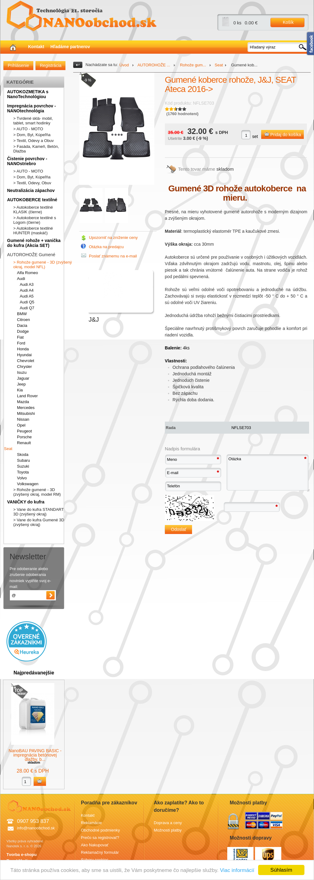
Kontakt (36, 46)
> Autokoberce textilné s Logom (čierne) (34, 220)
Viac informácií (237, 870)
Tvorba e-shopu (21, 854)
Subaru (23, 460)
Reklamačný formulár (100, 852)
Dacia (22, 325)
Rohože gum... (192, 65)
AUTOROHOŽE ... (153, 65)
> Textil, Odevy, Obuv (32, 183)
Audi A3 (27, 284)
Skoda (22, 454)
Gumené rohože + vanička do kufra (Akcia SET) (34, 243)
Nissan (23, 419)
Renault (24, 442)
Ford (21, 343)
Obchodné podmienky (100, 830)
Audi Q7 (27, 308)
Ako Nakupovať (94, 845)
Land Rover (27, 396)
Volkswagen (27, 484)
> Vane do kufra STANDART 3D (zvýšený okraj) (38, 511)
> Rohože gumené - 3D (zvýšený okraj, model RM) (37, 492)
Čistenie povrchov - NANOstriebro (27, 161)
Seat (8, 448)
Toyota (23, 472)
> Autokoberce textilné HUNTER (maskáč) (33, 230)
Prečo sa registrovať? (100, 837)
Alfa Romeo (27, 272)
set (255, 136)
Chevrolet (25, 360)
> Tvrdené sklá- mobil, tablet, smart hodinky (33, 120)
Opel (21, 425)
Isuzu (22, 372)
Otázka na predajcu (106, 246)
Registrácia (50, 65)
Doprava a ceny (168, 822)
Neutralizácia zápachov (31, 190)
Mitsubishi (26, 413)
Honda (23, 349)
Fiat (20, 337)
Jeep (21, 384)
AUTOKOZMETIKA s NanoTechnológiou (27, 94)
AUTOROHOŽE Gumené (31, 254)
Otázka (268, 473)
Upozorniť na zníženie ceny (113, 237)
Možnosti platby (168, 830)
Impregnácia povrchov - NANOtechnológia (31, 108)
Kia (20, 390)
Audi (21, 278)
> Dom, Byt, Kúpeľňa (32, 134)
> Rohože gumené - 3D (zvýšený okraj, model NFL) (42, 264)
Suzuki (23, 466)
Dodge (23, 331)
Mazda (23, 401)
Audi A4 (27, 290)
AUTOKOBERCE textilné (32, 199)
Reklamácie (91, 822)
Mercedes (26, 407)
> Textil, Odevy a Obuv (33, 140)
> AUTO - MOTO (28, 129)
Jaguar (23, 378)
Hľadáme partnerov (70, 46)
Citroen (23, 319)
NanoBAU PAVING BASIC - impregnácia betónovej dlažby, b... (35, 755)
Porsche (24, 437)
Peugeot (24, 431)
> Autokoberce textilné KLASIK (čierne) (33, 209)
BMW (22, 313)
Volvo (22, 478)
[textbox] (278, 47)
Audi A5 (27, 296)
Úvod (124, 65)
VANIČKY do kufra (25, 501)
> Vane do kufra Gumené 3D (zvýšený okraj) (38, 522)
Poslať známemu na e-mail (113, 256)
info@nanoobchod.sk (36, 828)
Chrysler (24, 366)
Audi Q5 (27, 302)
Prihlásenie (18, 65)
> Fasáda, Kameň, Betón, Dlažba (36, 148)
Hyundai (24, 354)
